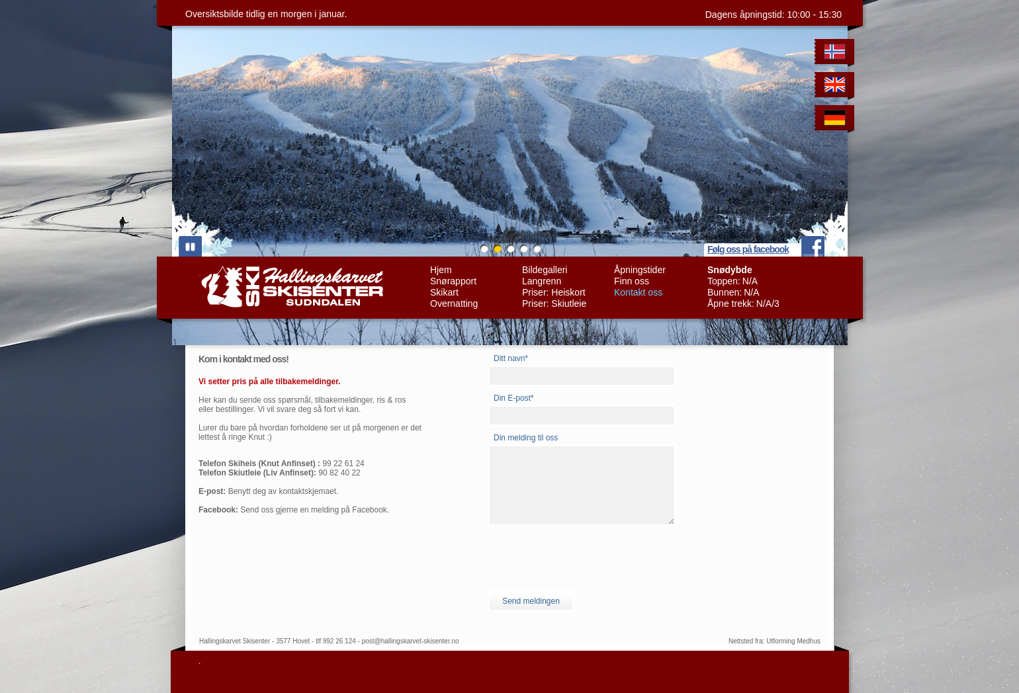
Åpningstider (640, 270)
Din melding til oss (526, 437)
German (837, 120)
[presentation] (588, 558)
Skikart (444, 292)
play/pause (190, 246)
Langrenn (541, 281)
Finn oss (631, 281)
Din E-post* (514, 398)
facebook (812, 246)
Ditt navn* (511, 358)
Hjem (441, 270)
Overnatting (454, 303)
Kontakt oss (638, 292)
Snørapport (453, 281)
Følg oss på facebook (748, 249)
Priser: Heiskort (554, 292)
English (837, 87)
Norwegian (837, 54)
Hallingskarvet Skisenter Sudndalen (291, 286)
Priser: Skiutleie (554, 303)
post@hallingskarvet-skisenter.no (410, 641)
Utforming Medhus (793, 641)
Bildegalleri (544, 270)
